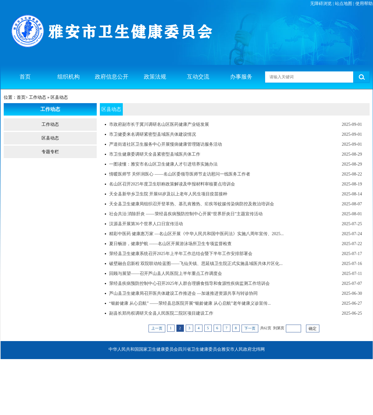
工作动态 (50, 124)
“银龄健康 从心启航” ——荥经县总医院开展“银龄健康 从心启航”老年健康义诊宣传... (190, 303)
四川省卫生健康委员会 (199, 349)
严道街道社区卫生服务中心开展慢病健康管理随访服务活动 (165, 144)
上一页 (156, 328)
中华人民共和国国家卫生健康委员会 (143, 349)
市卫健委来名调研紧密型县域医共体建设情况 (152, 134)
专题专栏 (50, 151)
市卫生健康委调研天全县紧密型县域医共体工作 (154, 154)
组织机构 (68, 77)
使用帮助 (364, 3)
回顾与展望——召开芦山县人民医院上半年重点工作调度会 (165, 273)
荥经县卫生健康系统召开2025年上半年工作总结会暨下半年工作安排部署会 (180, 253)
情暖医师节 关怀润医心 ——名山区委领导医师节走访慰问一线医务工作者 (179, 174)
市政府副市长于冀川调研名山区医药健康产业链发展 (159, 124)
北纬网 (258, 349)
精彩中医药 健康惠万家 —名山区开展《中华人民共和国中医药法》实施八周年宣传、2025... (196, 233)
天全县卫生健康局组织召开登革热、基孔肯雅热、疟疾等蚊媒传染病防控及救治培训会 (191, 204)
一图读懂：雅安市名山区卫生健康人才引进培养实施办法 (163, 164)
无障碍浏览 (321, 3)
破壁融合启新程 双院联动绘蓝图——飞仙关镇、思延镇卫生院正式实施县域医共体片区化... (196, 263)
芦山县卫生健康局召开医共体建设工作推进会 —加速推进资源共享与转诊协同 (183, 293)
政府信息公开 (111, 77)
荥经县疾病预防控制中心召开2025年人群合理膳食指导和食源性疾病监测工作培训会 (189, 283)
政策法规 (155, 77)
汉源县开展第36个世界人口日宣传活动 (146, 223)
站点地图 (343, 3)
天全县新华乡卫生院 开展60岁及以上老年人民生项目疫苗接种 (168, 194)
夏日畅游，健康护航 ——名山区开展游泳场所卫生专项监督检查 (170, 243)
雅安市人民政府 (236, 349)
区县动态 (50, 138)
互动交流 (198, 77)
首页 (25, 77)
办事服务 (241, 77)
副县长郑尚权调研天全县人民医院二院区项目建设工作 (161, 313)
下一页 (249, 328)
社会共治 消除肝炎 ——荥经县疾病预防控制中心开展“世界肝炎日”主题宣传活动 (186, 214)
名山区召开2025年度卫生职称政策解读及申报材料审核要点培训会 (172, 184)
